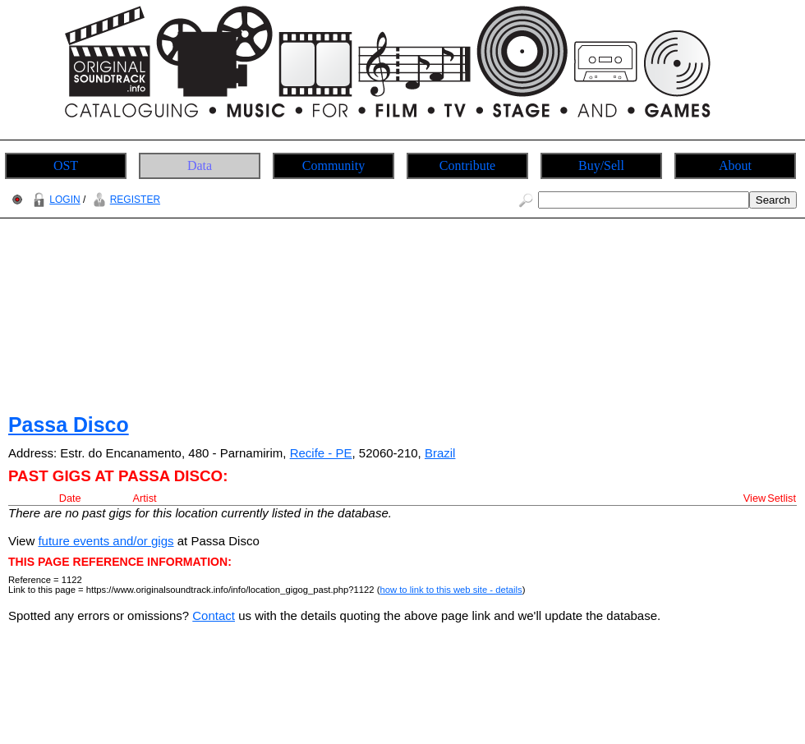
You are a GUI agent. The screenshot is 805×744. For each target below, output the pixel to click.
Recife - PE (321, 453)
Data (199, 165)
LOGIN (54, 199)
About (735, 165)
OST (65, 165)
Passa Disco (68, 424)
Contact (213, 615)
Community (333, 165)
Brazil (440, 453)
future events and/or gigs (105, 541)
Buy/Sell (601, 165)
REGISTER (124, 199)
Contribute (467, 165)
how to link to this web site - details (451, 590)
